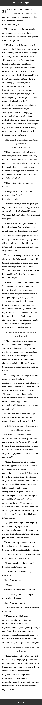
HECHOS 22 (20, 3)
